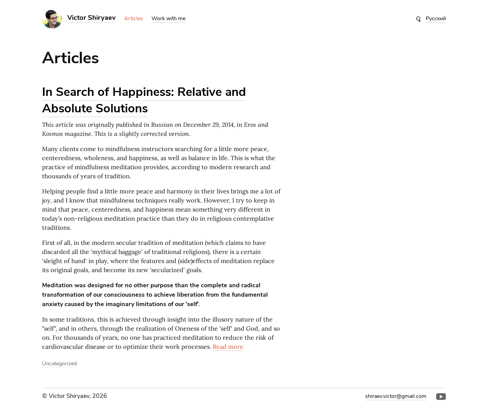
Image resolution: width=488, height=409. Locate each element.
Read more (228, 346)
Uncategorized (59, 363)
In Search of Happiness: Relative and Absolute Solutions (144, 100)
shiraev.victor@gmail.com (395, 396)
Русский (436, 18)
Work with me (168, 18)
